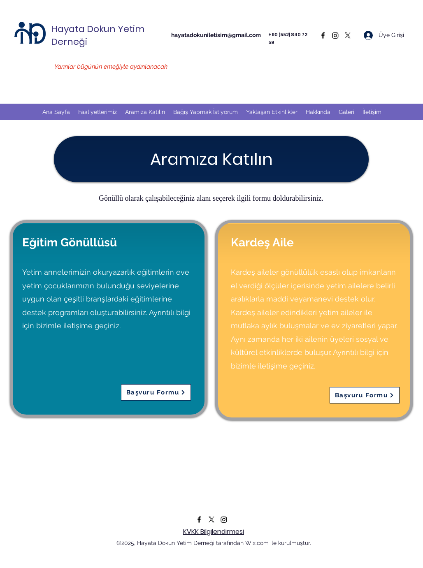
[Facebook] (323, 35)
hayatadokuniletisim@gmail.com (216, 35)
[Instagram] (335, 35)
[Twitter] (348, 35)
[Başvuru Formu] (156, 392)
